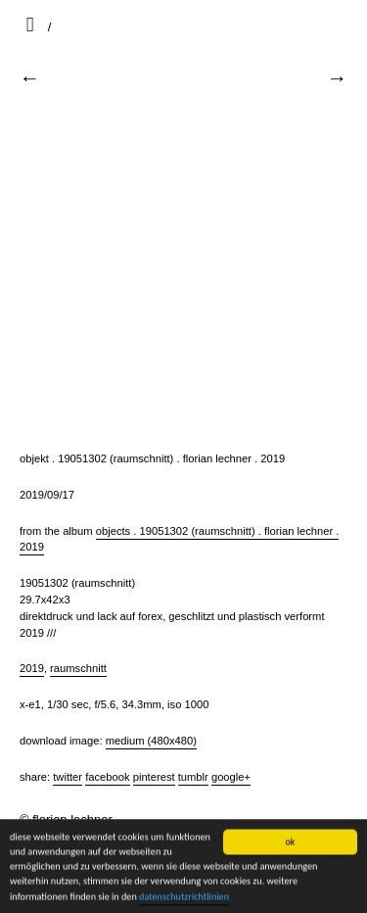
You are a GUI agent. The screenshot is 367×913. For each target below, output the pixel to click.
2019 (32, 668)
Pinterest (154, 777)
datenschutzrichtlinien (184, 896)
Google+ (231, 777)
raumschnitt (78, 668)
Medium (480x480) (151, 740)
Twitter (67, 777)
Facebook (107, 777)
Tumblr (193, 777)
